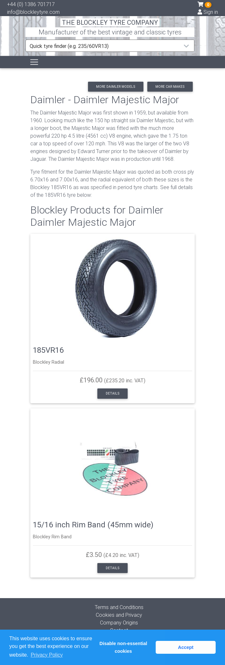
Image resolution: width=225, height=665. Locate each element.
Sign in (208, 12)
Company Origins (119, 622)
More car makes (169, 87)
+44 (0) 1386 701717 (31, 4)
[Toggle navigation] (34, 62)
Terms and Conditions (119, 607)
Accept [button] (185, 647)
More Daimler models (115, 87)
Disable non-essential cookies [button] (123, 647)
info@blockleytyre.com (33, 12)
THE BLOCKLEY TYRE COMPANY (110, 22)
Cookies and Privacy (119, 615)
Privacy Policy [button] (47, 655)
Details (112, 393)
